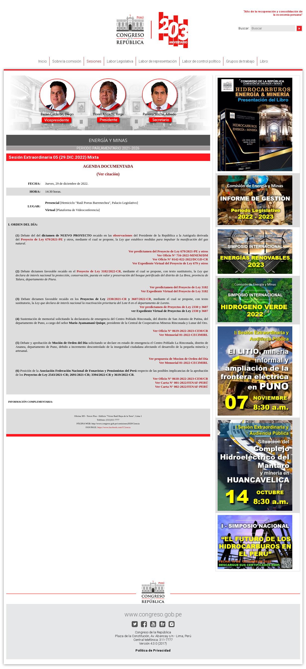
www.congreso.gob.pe (153, 614)
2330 (195, 311)
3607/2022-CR (141, 299)
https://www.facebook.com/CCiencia (113, 427)
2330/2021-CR (117, 299)
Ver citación (108, 174)
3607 (205, 311)
